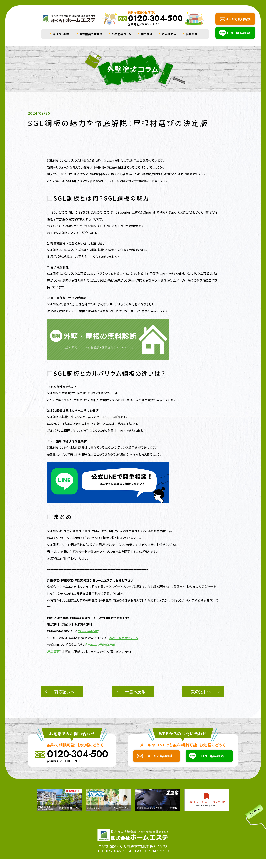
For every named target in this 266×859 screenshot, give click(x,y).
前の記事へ (64, 692)
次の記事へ (201, 692)
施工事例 (146, 34)
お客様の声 (169, 34)
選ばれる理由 (61, 34)
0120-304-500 (88, 631)
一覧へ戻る (135, 692)
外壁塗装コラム (121, 34)
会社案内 (191, 34)
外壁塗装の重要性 (90, 34)
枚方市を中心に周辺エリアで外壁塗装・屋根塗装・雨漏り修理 (87, 600)
